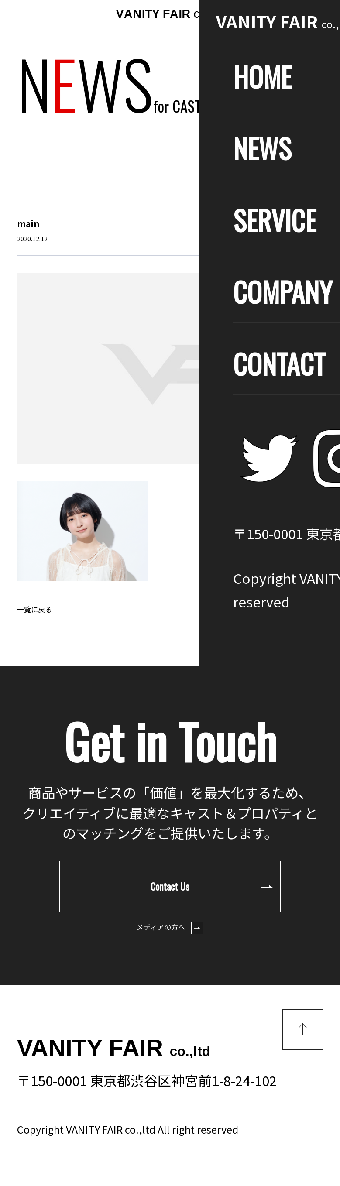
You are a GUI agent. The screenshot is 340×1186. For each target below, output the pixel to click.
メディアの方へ (170, 928)
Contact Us (212, 886)
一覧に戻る (34, 609)
